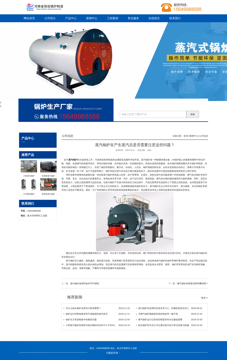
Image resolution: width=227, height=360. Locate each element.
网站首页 (29, 18)
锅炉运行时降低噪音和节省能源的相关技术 (97, 314)
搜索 (192, 114)
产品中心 (71, 18)
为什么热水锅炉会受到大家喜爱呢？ (97, 308)
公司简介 (50, 18)
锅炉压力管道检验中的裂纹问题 (97, 319)
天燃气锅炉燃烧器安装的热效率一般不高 (169, 314)
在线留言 (154, 18)
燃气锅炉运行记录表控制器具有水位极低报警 (169, 319)
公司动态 (203, 136)
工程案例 (112, 18)
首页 (185, 136)
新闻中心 (91, 18)
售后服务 (133, 18)
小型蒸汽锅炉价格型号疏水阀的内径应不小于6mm (97, 325)
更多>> (204, 298)
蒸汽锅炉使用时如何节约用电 (84, 283)
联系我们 (175, 18)
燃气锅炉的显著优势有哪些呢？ (192, 283)
